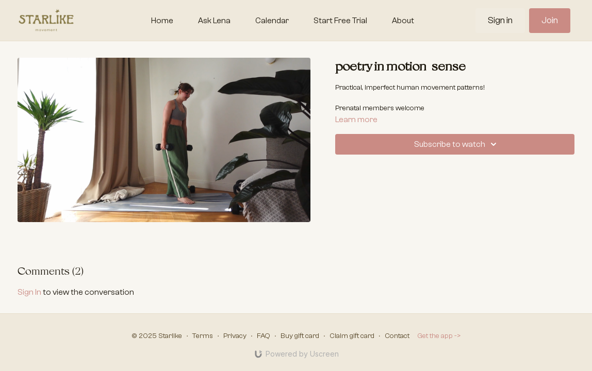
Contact (397, 336)
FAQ (263, 336)
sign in (29, 292)
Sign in (500, 20)
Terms (202, 336)
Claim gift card (352, 336)
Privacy (234, 336)
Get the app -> (439, 336)
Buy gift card (300, 336)
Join (549, 20)
